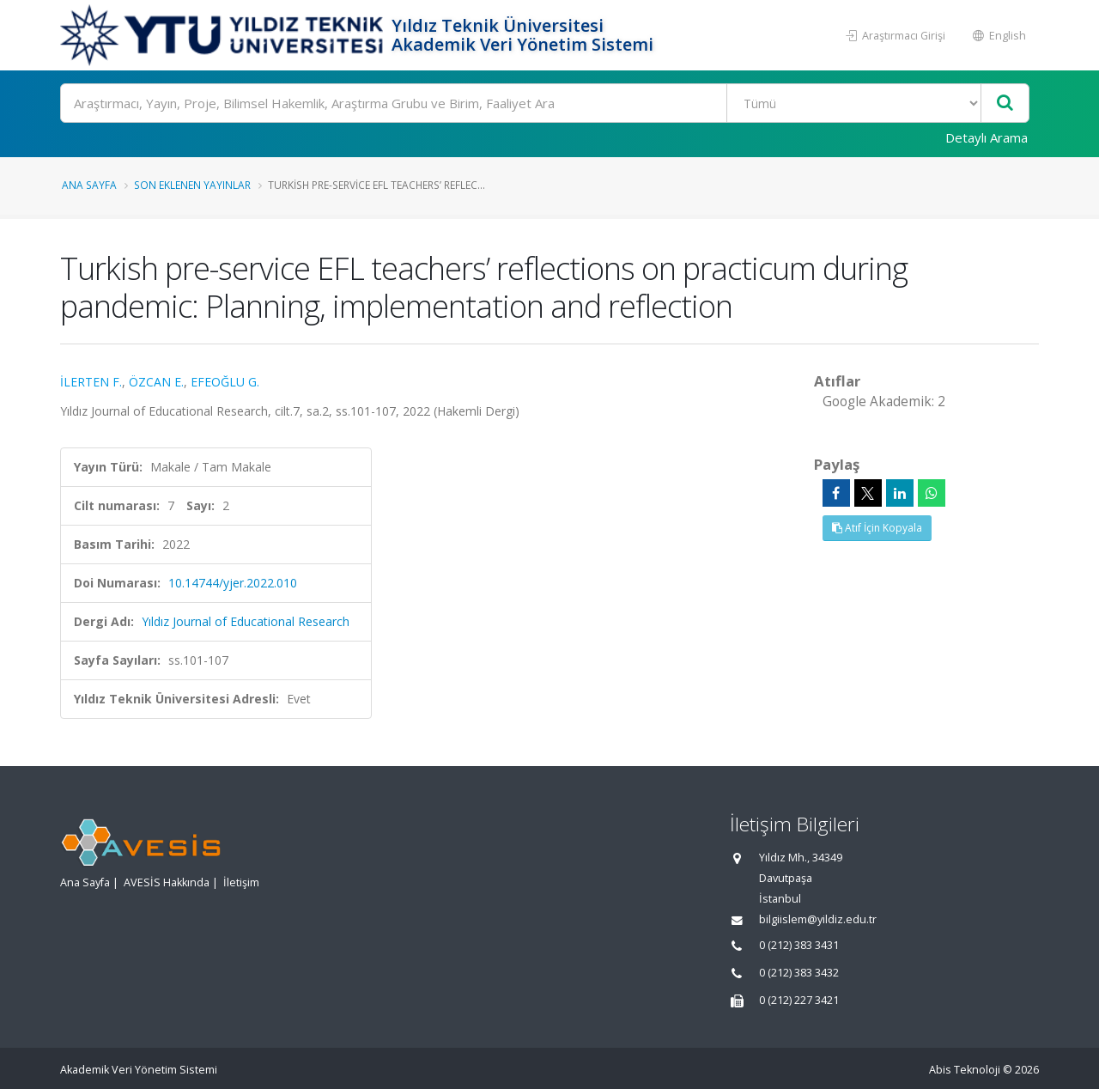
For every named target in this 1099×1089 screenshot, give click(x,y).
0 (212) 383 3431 (799, 945)
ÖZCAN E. (156, 382)
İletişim (241, 882)
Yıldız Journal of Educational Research (245, 621)
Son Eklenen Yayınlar (192, 185)
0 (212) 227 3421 (799, 1000)
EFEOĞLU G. (225, 382)
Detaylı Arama (986, 137)
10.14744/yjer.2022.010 (232, 583)
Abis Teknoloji (964, 1069)
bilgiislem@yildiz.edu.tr (818, 919)
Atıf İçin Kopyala (877, 527)
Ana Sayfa (89, 185)
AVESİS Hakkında (166, 882)
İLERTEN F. (91, 382)
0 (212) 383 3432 (799, 972)
